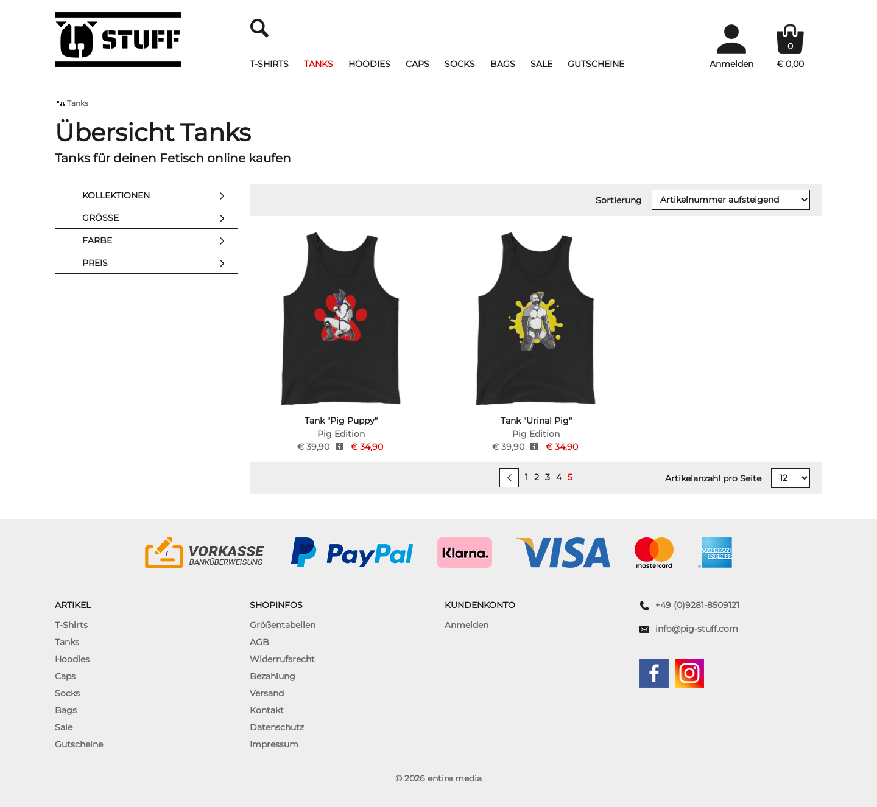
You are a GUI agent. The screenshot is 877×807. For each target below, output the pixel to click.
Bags (502, 63)
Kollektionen (156, 196)
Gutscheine (596, 63)
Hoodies (369, 63)
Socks (460, 63)
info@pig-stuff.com (696, 628)
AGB (259, 642)
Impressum (274, 744)
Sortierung (619, 200)
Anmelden (466, 625)
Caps (417, 63)
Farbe (156, 241)
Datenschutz (277, 727)
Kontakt (267, 710)
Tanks (318, 63)
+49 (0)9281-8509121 (697, 604)
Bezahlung (272, 676)
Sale (541, 63)
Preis (156, 263)
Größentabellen (282, 625)
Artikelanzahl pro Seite (713, 478)
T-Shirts (269, 63)
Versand (267, 693)
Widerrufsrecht (282, 659)
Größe (156, 218)
